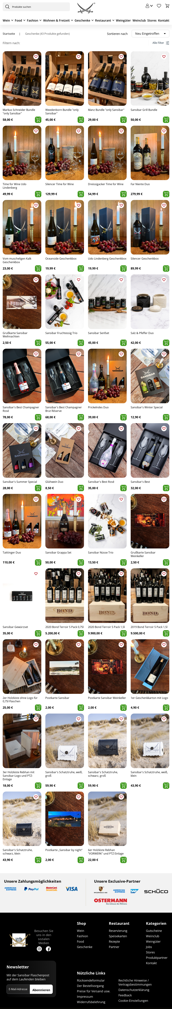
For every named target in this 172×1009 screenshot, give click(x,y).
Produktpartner (156, 958)
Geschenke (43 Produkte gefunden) (47, 34)
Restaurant (103, 20)
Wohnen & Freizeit (56, 20)
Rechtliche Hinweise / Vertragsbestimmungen (135, 982)
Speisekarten (118, 936)
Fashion (32, 20)
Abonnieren (41, 990)
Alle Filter (161, 43)
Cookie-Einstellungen (133, 1001)
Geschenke (82, 20)
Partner (114, 947)
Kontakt (163, 20)
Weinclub (139, 20)
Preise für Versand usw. (93, 991)
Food (18, 20)
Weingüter (123, 20)
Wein (6, 20)
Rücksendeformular (91, 980)
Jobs (149, 947)
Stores (152, 20)
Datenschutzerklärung (133, 990)
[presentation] (6, 6)
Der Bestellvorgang (90, 986)
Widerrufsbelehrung (91, 1002)
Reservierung (118, 931)
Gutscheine (154, 931)
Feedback (125, 995)
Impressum (85, 997)
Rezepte (114, 942)
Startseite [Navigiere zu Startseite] (9, 34)
